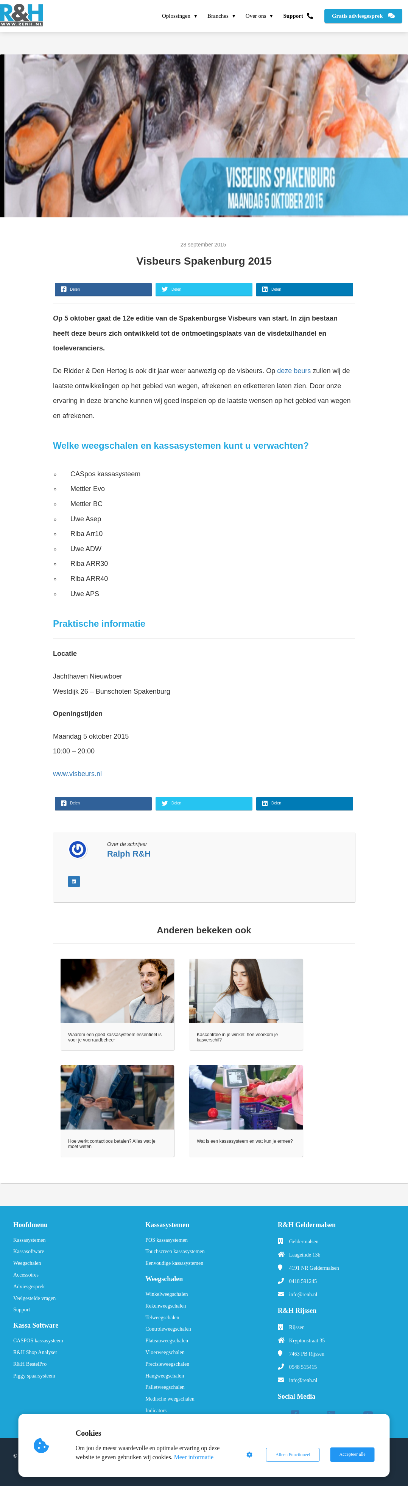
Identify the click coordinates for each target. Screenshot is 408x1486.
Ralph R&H (129, 853)
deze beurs (294, 371)
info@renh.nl (303, 1294)
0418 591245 (303, 1281)
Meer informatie (194, 1457)
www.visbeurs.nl (77, 774)
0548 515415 (303, 1367)
